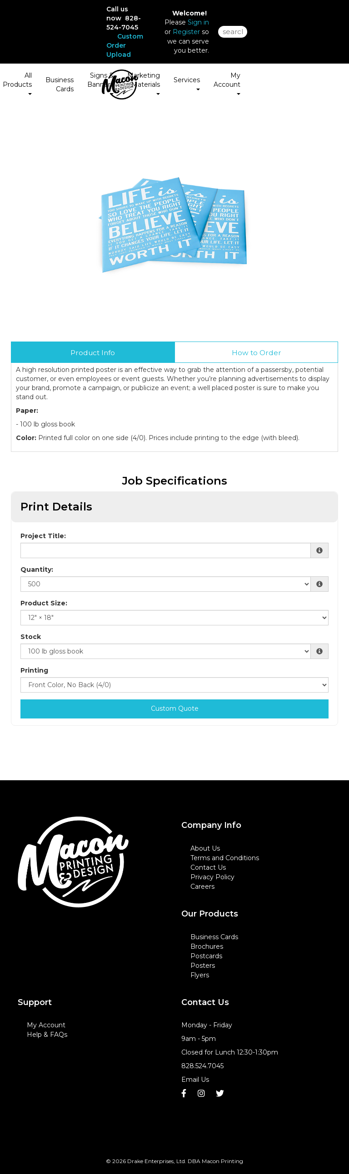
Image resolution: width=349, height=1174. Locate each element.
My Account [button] (227, 83)
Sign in (198, 22)
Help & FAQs (47, 1034)
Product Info (92, 352)
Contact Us (208, 867)
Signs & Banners (100, 83)
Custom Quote (175, 708)
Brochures (206, 946)
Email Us (195, 1079)
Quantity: (36, 569)
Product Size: (43, 603)
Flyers (199, 975)
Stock (30, 637)
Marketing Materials (143, 83)
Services (187, 83)
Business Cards (59, 84)
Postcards (206, 956)
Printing (34, 670)
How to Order (256, 352)
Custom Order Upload (124, 45)
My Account (46, 1025)
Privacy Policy (212, 877)
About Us (205, 848)
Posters (202, 965)
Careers (202, 886)
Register (186, 32)
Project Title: (43, 536)
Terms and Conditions (224, 858)
